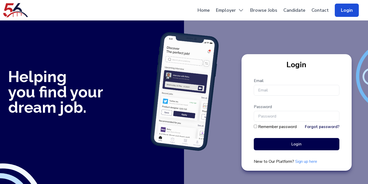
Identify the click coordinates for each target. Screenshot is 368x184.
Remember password (277, 127)
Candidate (294, 10)
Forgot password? (322, 127)
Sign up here (306, 161)
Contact (320, 10)
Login (347, 10)
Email (259, 81)
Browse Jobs (263, 10)
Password (263, 107)
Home (204, 10)
